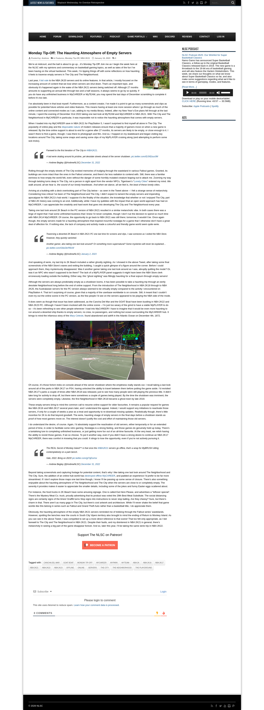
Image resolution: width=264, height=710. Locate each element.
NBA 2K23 (58, 568)
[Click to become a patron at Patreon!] (100, 550)
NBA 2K (136, 563)
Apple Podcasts (201, 106)
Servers (92, 568)
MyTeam (125, 563)
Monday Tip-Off (72, 58)
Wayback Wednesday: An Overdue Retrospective (80, 2)
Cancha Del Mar (52, 563)
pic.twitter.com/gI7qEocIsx (84, 458)
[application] (208, 92)
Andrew (45, 58)
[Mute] (218, 92)
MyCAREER (101, 563)
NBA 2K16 (147, 563)
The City (105, 568)
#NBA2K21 (91, 150)
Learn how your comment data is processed (96, 605)
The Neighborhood (122, 568)
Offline (70, 568)
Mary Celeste (77, 315)
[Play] (187, 92)
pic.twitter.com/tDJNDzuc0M (144, 156)
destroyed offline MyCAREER (100, 475)
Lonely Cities (140, 181)
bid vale (45, 80)
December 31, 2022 (90, 162)
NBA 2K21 (85, 58)
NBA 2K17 (159, 563)
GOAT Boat (68, 563)
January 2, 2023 (89, 254)
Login (163, 591)
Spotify (215, 106)
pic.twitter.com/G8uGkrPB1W (60, 248)
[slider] (203, 93)
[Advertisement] (171, 20)
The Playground (143, 568)
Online (81, 568)
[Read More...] (189, 87)
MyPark (114, 563)
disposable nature (71, 127)
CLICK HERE (189, 101)
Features (60, 58)
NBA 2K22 (46, 568)
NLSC (40, 705)
